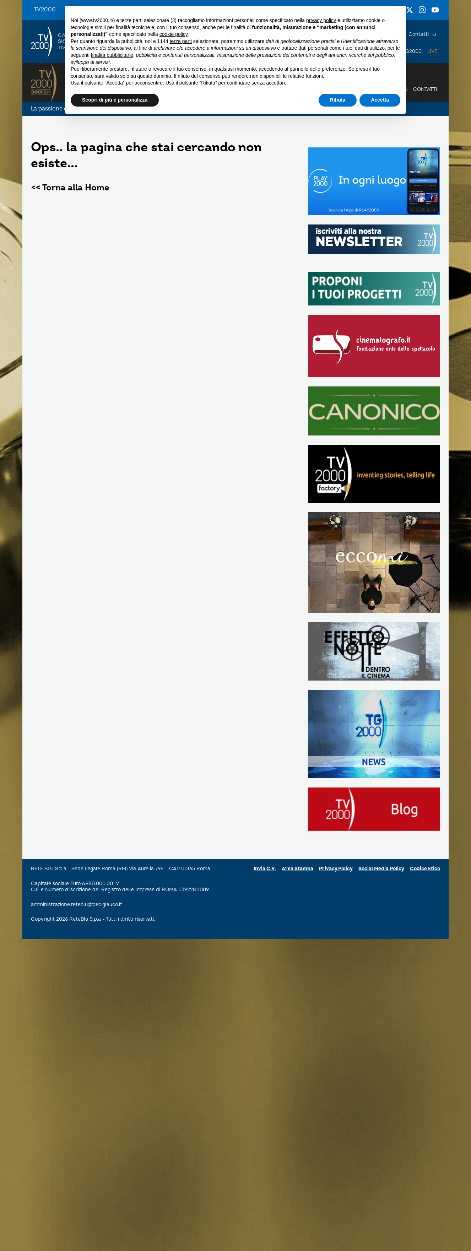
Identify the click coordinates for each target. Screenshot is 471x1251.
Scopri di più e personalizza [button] (114, 100)
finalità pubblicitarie (112, 55)
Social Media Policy (381, 869)
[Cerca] (434, 34)
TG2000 (412, 51)
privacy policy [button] (321, 20)
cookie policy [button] (173, 34)
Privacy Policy (336, 869)
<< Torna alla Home (70, 188)
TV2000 (45, 9)
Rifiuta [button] (338, 100)
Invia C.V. (265, 869)
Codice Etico (425, 869)
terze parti (181, 41)
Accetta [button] (380, 100)
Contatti (418, 34)
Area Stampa (297, 869)
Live (432, 51)
